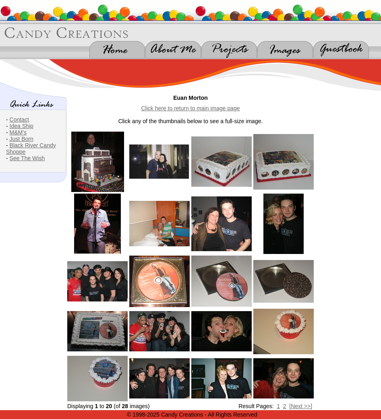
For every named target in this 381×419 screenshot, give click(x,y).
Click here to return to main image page (190, 108)
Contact (19, 119)
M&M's (18, 132)
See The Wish (27, 158)
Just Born (21, 139)
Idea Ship (21, 126)
